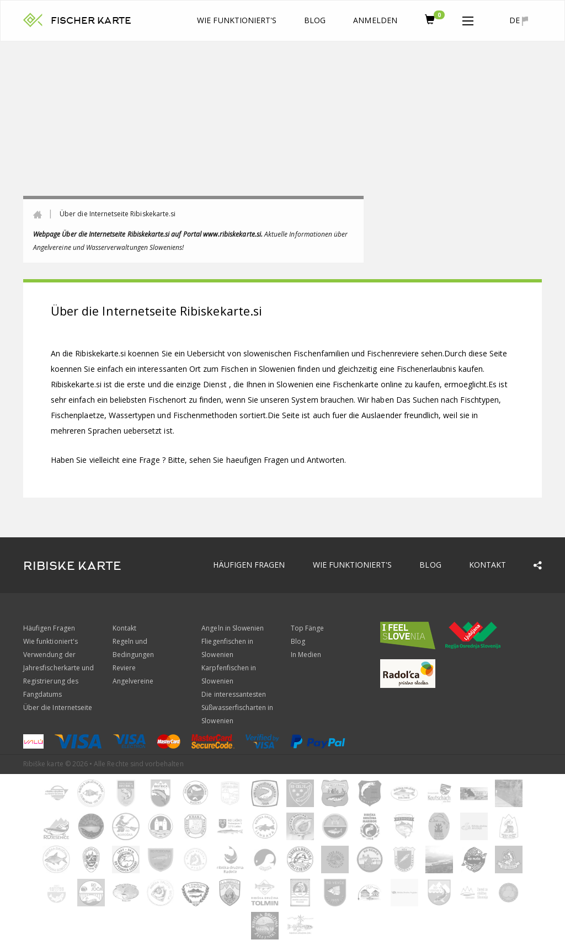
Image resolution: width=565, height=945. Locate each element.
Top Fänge (307, 628)
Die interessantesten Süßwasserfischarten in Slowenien (237, 707)
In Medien (306, 654)
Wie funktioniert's (236, 20)
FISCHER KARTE (91, 20)
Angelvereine (133, 681)
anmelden (375, 20)
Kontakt (487, 564)
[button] (468, 19)
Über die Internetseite (57, 707)
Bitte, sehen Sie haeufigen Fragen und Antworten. (257, 460)
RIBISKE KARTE (72, 566)
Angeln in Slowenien (232, 628)
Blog (315, 20)
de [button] (518, 20)
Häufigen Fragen (249, 564)
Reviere (124, 667)
